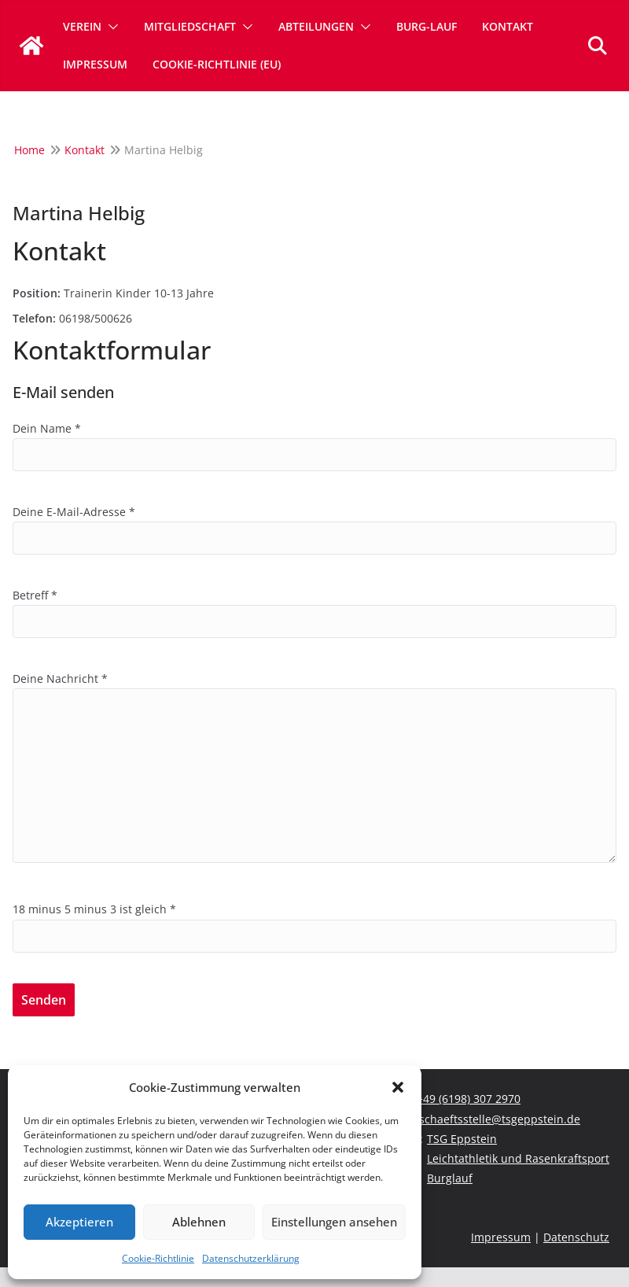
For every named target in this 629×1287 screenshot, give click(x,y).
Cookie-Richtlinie (158, 1258)
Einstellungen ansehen (334, 1222)
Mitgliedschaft (190, 26)
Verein (82, 26)
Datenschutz (576, 1237)
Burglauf (450, 1178)
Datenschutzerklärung (251, 1258)
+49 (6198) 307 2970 (468, 1098)
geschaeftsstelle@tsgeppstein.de (493, 1119)
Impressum (95, 64)
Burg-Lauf (426, 26)
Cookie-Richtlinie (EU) (217, 64)
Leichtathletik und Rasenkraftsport (518, 1158)
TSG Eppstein (462, 1138)
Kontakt (507, 26)
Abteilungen (316, 26)
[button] (398, 1087)
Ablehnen (199, 1222)
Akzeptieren (79, 1222)
